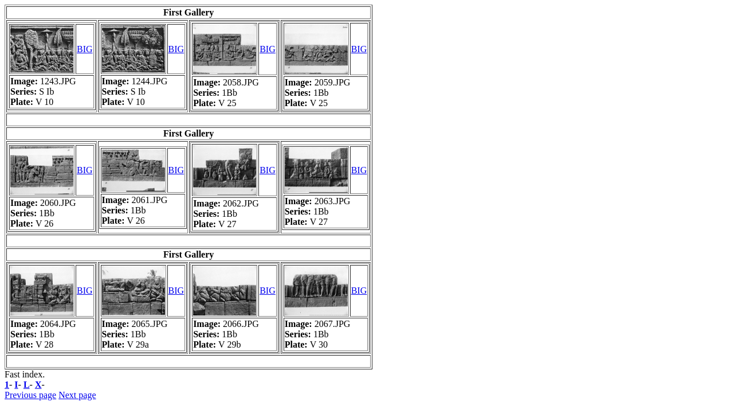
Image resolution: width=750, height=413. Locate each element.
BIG (85, 49)
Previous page (30, 395)
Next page (77, 395)
